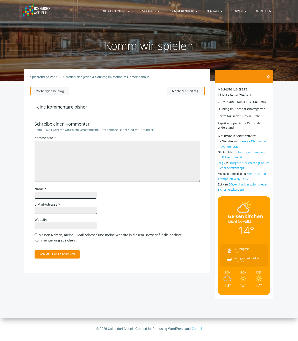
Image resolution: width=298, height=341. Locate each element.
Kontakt (215, 11)
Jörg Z (221, 163)
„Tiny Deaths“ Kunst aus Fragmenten (242, 101)
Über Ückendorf (184, 11)
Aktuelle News (117, 11)
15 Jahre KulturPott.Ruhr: (234, 94)
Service (240, 11)
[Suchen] (269, 76)
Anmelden (266, 11)
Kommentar (47, 139)
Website (42, 221)
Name (42, 191)
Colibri (197, 328)
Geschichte (150, 11)
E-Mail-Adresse (49, 206)
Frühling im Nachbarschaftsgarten (241, 109)
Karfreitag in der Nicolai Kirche (238, 116)
